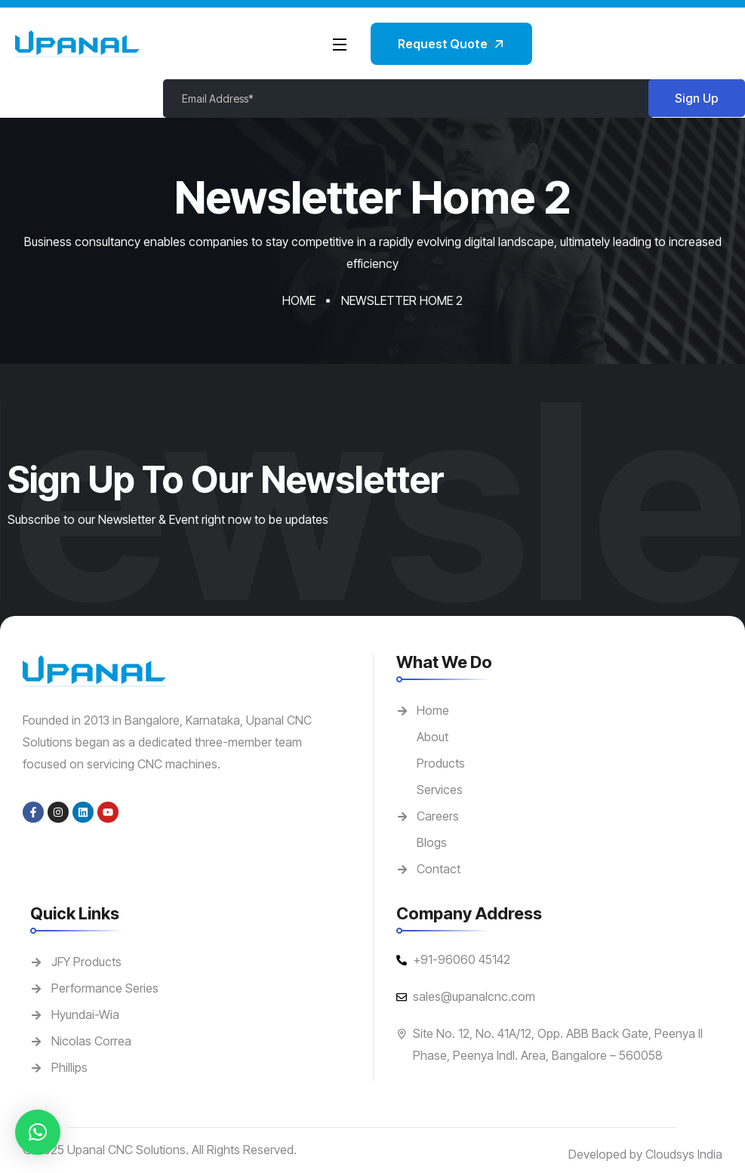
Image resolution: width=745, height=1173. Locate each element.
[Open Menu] (340, 44)
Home (299, 300)
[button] (37, 1132)
